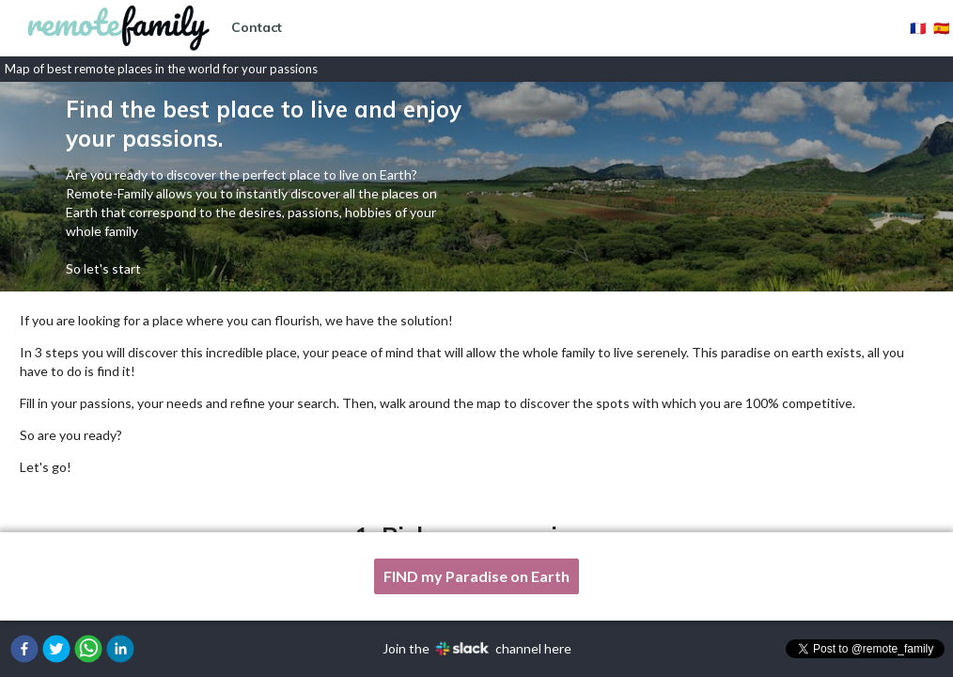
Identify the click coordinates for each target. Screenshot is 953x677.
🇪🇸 (941, 28)
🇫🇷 (918, 28)
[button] (24, 649)
